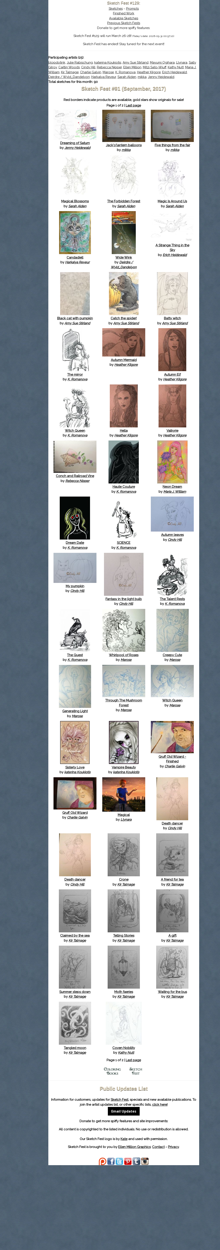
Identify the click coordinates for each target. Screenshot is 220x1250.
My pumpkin (106, 637)
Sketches (134, 9)
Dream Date (106, 594)
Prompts (151, 9)
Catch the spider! (142, 345)
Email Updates (142, 1191)
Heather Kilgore (154, 77)
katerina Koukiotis (144, 62)
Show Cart (46, 56)
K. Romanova (131, 77)
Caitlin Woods (140, 67)
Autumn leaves (178, 586)
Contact (177, 1232)
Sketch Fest (158, 1175)
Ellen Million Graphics (153, 1232)
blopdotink (93, 62)
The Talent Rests (178, 650)
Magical (142, 880)
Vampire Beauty (142, 828)
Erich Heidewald (179, 77)
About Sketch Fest (53, 31)
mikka (179, 82)
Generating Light (106, 772)
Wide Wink (142, 284)
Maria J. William (158, 72)
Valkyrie (179, 472)
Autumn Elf (178, 411)
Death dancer (178, 889)
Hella (142, 472)
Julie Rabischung (117, 62)
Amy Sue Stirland (172, 62)
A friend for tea (178, 945)
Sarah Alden (163, 82)
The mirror (106, 411)
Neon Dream (178, 533)
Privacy (191, 1232)
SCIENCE (142, 594)
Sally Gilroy (120, 67)
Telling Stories (142, 1001)
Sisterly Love (105, 828)
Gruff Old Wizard (106, 878)
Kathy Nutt (138, 72)
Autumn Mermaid (142, 396)
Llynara (104, 67)
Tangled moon (106, 1123)
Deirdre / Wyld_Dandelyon (106, 82)
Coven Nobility (142, 1123)
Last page (151, 120)
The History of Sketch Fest (53, 37)
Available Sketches (142, 18)
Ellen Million (94, 72)
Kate (142, 1224)
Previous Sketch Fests (142, 23)
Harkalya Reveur (140, 82)
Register (62, 50)
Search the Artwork (53, 44)
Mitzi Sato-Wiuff (116, 72)
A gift (179, 1001)
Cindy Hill (160, 67)
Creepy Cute (178, 711)
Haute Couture (142, 533)
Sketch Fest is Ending (53, 24)
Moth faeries (142, 1062)
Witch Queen (106, 472)
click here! (142, 1184)
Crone (142, 945)
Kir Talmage (180, 72)
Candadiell (106, 284)
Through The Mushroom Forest (142, 766)
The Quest (106, 711)
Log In (42, 50)
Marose (113, 77)
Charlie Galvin (95, 77)
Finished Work (142, 13)
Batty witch (178, 345)
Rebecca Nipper (180, 67)
